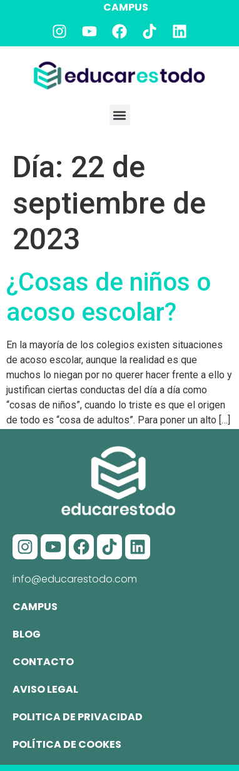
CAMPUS (125, 7)
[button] (119, 115)
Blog (27, 634)
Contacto (43, 662)
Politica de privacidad (78, 717)
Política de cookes (67, 744)
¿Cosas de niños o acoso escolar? (108, 297)
